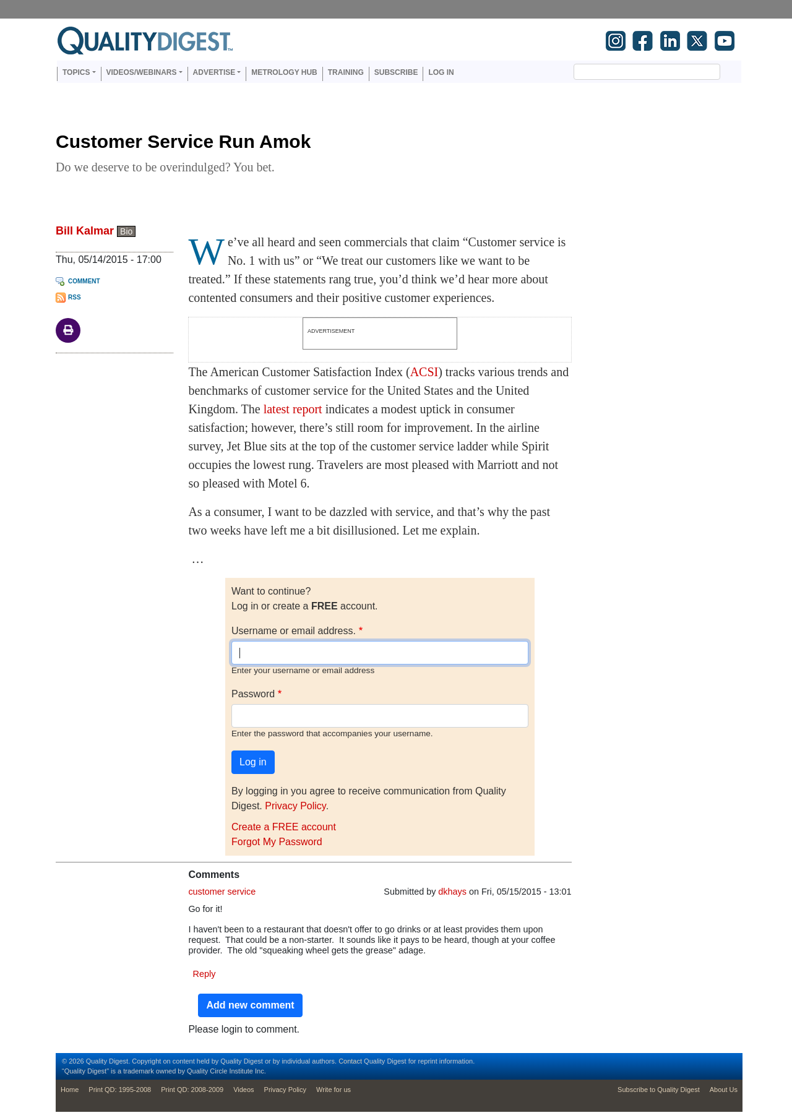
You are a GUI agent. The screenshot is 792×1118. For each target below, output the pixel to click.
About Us (724, 1089)
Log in (441, 72)
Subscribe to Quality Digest (659, 1089)
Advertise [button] (214, 72)
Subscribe (396, 72)
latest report (293, 409)
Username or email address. (293, 631)
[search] (632, 71)
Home (70, 1089)
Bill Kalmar (85, 231)
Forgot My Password (276, 841)
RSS (74, 297)
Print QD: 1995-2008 (119, 1089)
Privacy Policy (295, 806)
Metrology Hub (284, 72)
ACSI (424, 372)
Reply (204, 974)
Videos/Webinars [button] (141, 72)
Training (346, 72)
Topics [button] (76, 72)
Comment (84, 281)
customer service (222, 892)
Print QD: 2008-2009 (192, 1089)
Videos (243, 1089)
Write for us (333, 1089)
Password (253, 694)
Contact (350, 1061)
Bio (126, 231)
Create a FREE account (283, 827)
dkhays (452, 892)
